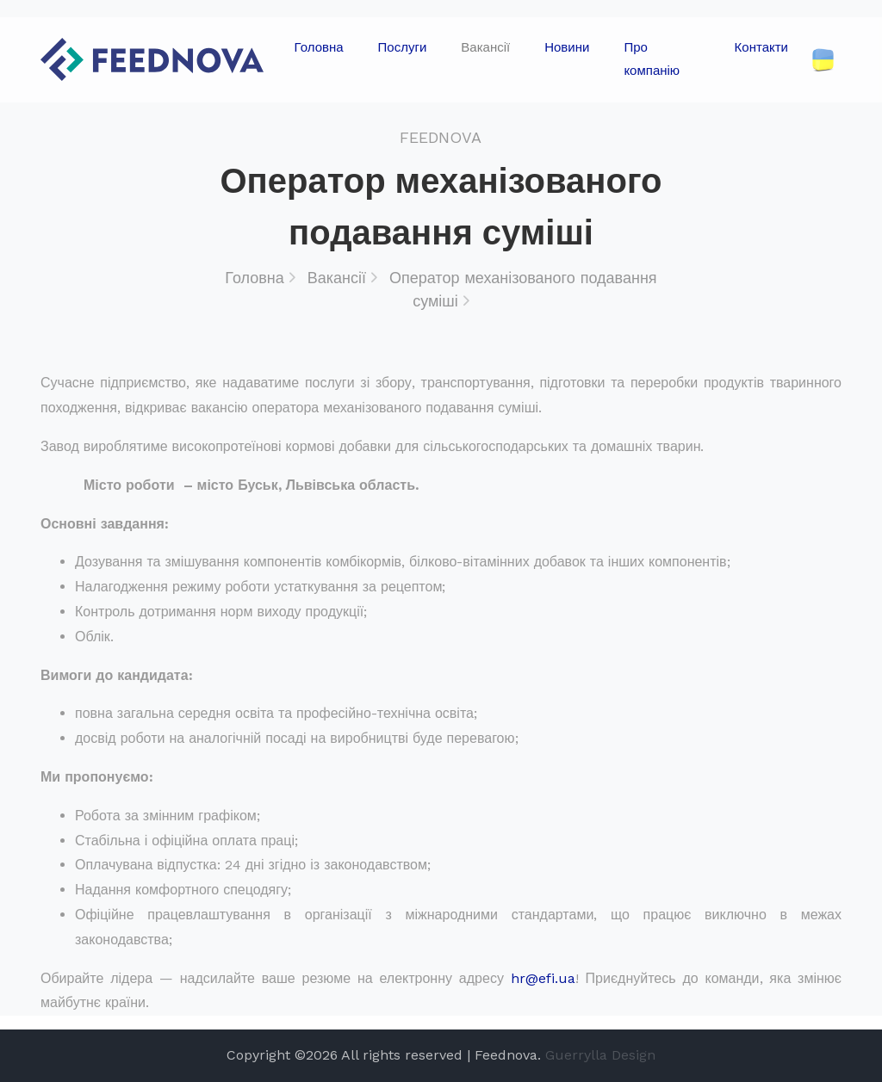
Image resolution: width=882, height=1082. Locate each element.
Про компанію (652, 59)
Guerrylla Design (600, 1055)
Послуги (402, 47)
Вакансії (485, 47)
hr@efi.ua (543, 978)
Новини (566, 47)
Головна (319, 47)
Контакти (761, 47)
